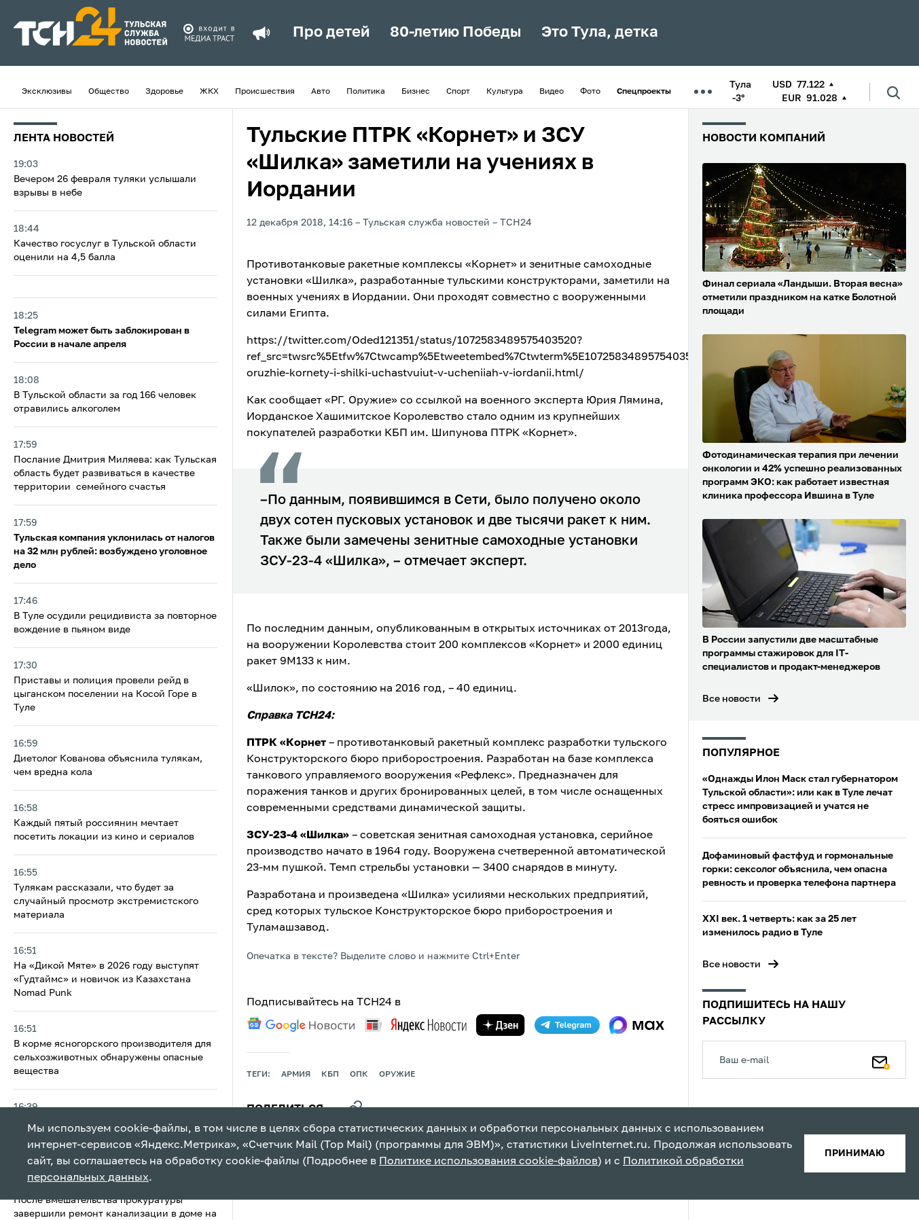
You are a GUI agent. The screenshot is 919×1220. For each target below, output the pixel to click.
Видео (551, 92)
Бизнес (415, 92)
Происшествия (265, 92)
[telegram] (567, 1025)
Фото (590, 92)
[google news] (301, 1025)
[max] (636, 1025)
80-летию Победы (455, 32)
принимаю (855, 1153)
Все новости (731, 699)
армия (295, 1075)
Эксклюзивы (47, 92)
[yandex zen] (500, 1025)
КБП (330, 1075)
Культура (504, 92)
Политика (365, 92)
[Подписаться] (881, 1060)
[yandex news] (416, 1025)
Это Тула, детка (599, 32)
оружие (397, 1075)
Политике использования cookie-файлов (488, 1161)
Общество (108, 92)
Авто (320, 92)
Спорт (458, 92)
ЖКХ (209, 92)
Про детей (331, 32)
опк (359, 1075)
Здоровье (164, 92)
